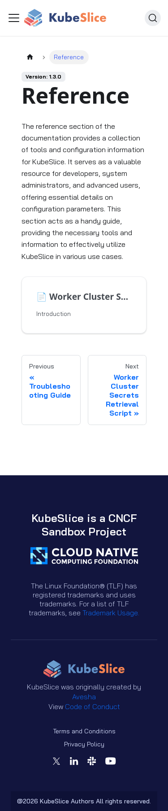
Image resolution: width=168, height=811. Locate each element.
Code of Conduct (92, 706)
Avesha (84, 696)
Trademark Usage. (110, 612)
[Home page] (30, 57)
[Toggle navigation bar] (14, 18)
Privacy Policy (84, 744)
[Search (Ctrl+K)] (153, 18)
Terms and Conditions (84, 731)
